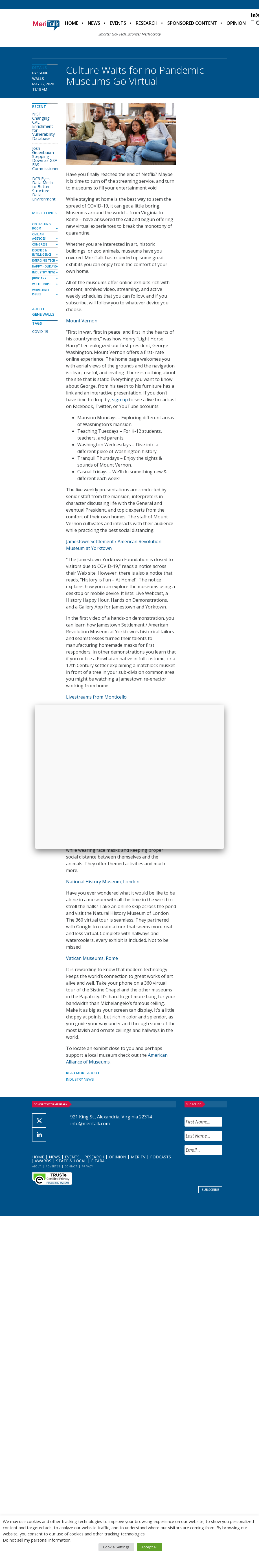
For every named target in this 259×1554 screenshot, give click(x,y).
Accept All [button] (149, 1546)
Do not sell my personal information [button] (37, 1540)
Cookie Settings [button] (116, 1546)
